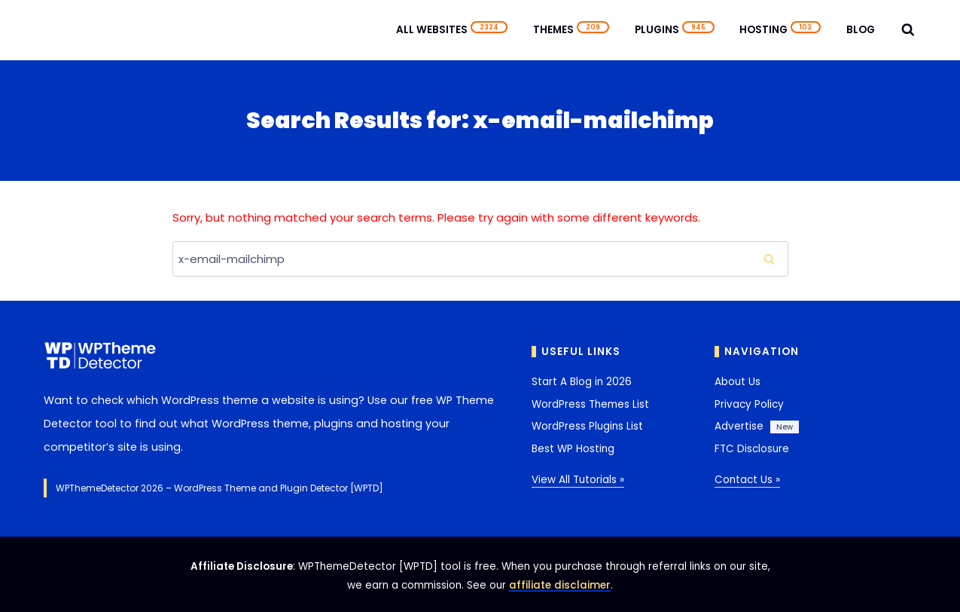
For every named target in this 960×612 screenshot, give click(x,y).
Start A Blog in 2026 (582, 382)
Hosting (780, 29)
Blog (860, 30)
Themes (571, 29)
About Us (737, 382)
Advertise (739, 426)
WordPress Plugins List (587, 426)
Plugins (675, 29)
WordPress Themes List (590, 404)
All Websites (451, 29)
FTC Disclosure (752, 449)
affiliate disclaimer (560, 585)
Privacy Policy (749, 404)
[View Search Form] (908, 30)
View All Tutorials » (578, 480)
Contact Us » (747, 480)
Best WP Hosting (573, 449)
